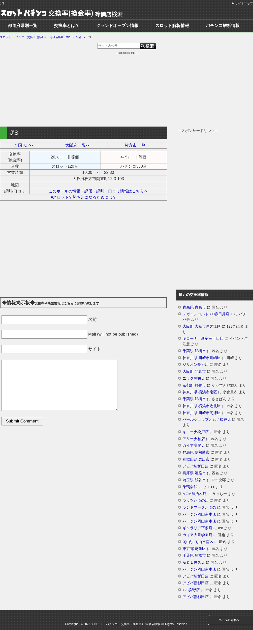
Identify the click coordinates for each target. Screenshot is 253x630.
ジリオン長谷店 (196, 365)
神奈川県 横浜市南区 (200, 392)
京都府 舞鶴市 (194, 385)
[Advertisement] (126, 89)
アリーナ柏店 (194, 439)
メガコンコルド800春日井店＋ (208, 314)
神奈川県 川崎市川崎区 (202, 358)
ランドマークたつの (199, 507)
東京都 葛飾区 (194, 549)
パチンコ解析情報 (223, 25)
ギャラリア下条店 (197, 528)
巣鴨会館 (190, 487)
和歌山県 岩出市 (196, 459)
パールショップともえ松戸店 (207, 419)
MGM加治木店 (194, 494)
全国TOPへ (24, 145)
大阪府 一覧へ (77, 145)
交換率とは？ (66, 25)
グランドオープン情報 (117, 25)
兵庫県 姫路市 (194, 473)
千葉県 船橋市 (194, 351)
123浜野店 (191, 590)
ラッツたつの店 (196, 500)
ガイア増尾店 (194, 445)
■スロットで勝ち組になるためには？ (84, 197)
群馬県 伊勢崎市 (196, 452)
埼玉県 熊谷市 (194, 480)
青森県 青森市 (194, 307)
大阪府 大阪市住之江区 (202, 326)
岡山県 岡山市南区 (198, 542)
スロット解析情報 (172, 25)
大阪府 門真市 (194, 371)
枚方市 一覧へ (137, 145)
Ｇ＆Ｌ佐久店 (194, 562)
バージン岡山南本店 (199, 514)
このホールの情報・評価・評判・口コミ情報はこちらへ (98, 191)
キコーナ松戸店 (196, 432)
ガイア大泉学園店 (197, 535)
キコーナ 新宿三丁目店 (203, 339)
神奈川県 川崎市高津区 (202, 413)
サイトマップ (244, 3)
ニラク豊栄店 (194, 378)
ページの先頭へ (229, 620)
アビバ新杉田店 (196, 466)
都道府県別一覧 (22, 25)
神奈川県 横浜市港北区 (202, 406)
